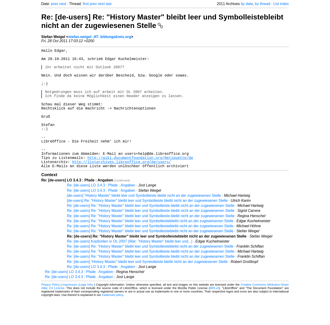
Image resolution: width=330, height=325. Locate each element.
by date (247, 4)
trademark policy (112, 321)
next (62, 4)
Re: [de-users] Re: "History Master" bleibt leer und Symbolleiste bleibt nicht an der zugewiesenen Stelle (150, 232)
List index (281, 4)
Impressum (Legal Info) (78, 311)
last (109, 4)
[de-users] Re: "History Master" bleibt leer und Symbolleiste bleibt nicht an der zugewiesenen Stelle (147, 227)
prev (54, 4)
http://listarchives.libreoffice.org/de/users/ (121, 187)
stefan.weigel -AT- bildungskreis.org (99, 37)
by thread (262, 4)
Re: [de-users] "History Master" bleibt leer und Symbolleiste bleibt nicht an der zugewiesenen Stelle (147, 288)
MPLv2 (214, 314)
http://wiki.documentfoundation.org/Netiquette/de (140, 182)
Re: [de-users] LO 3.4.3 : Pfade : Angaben (101, 212)
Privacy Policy (50, 311)
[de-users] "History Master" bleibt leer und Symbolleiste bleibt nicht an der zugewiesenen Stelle (144, 222)
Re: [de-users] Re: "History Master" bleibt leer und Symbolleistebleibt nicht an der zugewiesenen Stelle (162, 21)
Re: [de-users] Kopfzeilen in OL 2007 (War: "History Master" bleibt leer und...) (129, 268)
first (86, 4)
